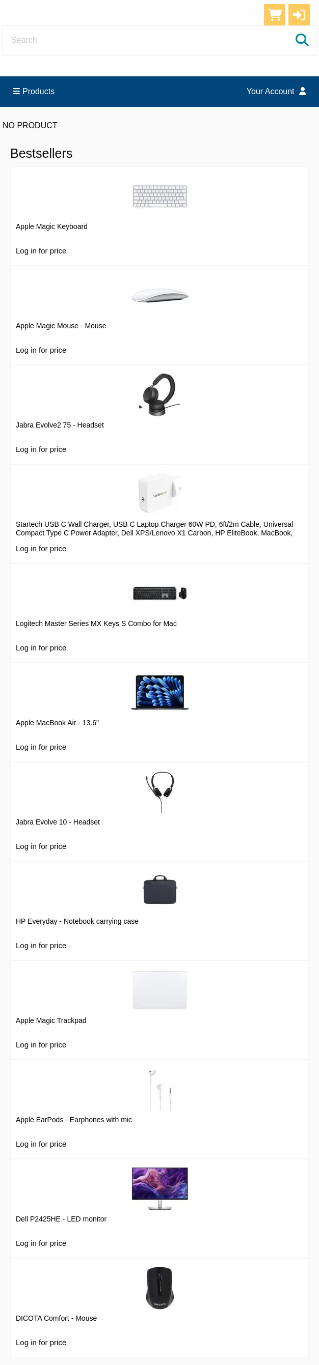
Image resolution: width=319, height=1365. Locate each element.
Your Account (276, 91)
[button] (299, 14)
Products (34, 91)
